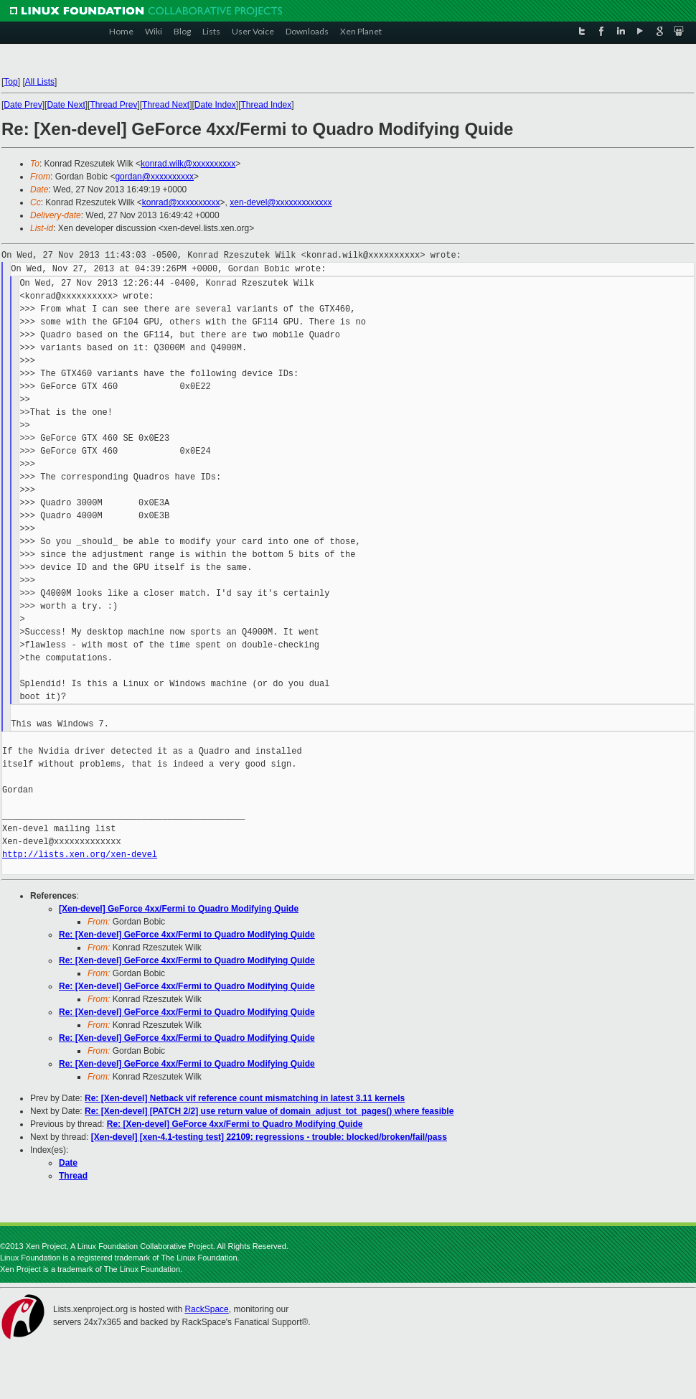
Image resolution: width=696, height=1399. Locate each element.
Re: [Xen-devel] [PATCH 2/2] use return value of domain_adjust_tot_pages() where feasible (269, 1111)
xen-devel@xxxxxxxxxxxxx (280, 202)
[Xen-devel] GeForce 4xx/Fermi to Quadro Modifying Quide (178, 909)
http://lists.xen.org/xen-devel (79, 854)
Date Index (215, 105)
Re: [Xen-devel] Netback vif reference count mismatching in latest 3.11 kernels (245, 1098)
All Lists (40, 82)
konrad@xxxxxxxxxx (181, 202)
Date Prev (23, 105)
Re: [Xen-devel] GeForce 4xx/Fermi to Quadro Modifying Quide (187, 935)
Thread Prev (113, 105)
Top (10, 82)
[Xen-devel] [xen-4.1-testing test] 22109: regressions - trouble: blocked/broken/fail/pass (269, 1137)
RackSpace (206, 1309)
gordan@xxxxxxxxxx (154, 177)
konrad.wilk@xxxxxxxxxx (188, 164)
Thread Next (165, 105)
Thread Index (266, 105)
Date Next (66, 105)
